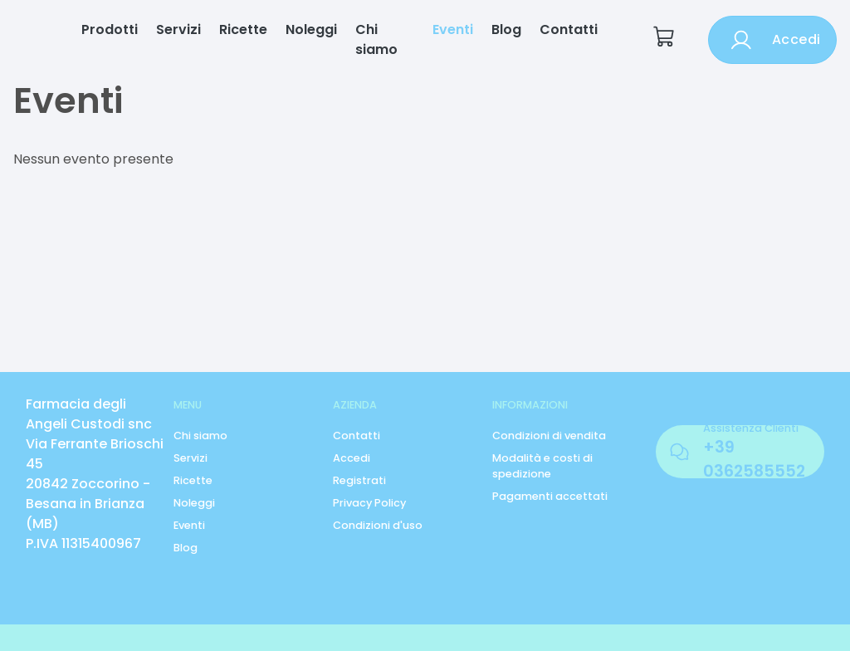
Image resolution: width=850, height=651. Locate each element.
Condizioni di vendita (549, 435)
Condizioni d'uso (378, 525)
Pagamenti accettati (550, 496)
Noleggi (311, 29)
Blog (506, 29)
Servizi (178, 29)
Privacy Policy (369, 503)
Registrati (359, 480)
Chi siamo (376, 39)
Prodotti (109, 29)
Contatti (569, 29)
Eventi (452, 29)
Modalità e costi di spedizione (542, 466)
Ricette (243, 29)
